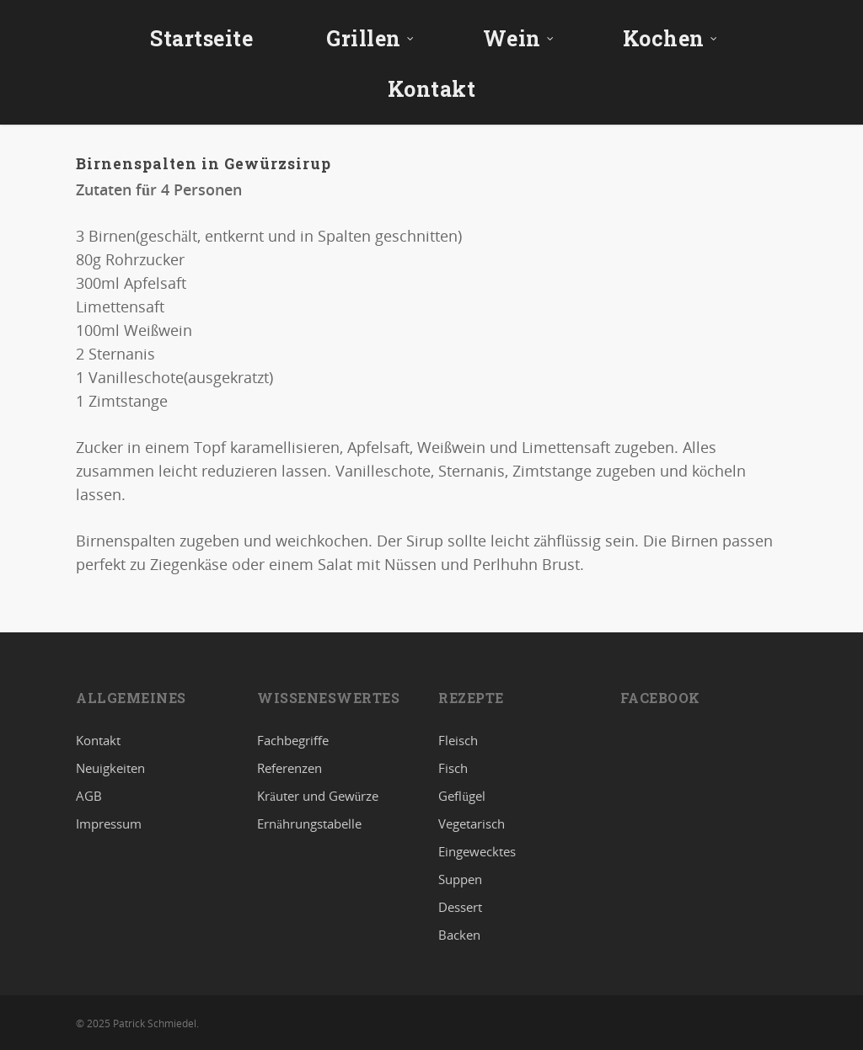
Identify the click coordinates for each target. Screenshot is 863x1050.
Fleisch (458, 741)
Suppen (460, 879)
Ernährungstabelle (309, 823)
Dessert (460, 906)
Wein (519, 38)
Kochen (670, 38)
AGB (89, 795)
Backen (459, 934)
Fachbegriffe (293, 741)
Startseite (201, 38)
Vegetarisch (471, 823)
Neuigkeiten (110, 768)
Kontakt (432, 89)
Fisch (453, 768)
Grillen (370, 38)
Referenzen (289, 768)
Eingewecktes (477, 851)
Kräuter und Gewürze (317, 795)
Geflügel (461, 795)
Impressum (109, 823)
